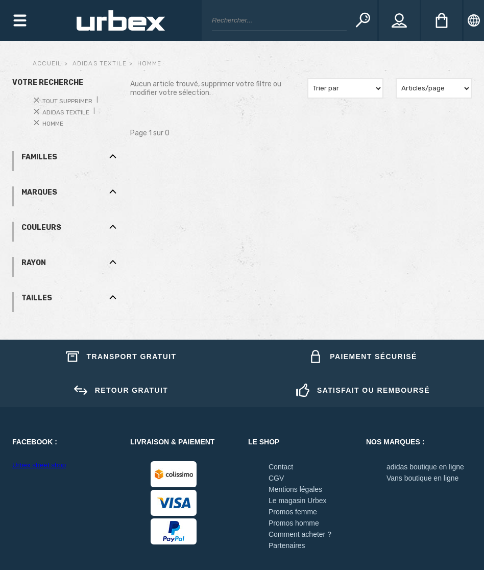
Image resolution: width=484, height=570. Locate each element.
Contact (281, 467)
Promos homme (294, 523)
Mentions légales (295, 489)
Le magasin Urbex (298, 500)
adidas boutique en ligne (425, 467)
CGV (276, 478)
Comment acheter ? (300, 534)
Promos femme (293, 512)
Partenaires (287, 545)
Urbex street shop (39, 465)
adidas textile (99, 63)
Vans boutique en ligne (422, 478)
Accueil (47, 63)
